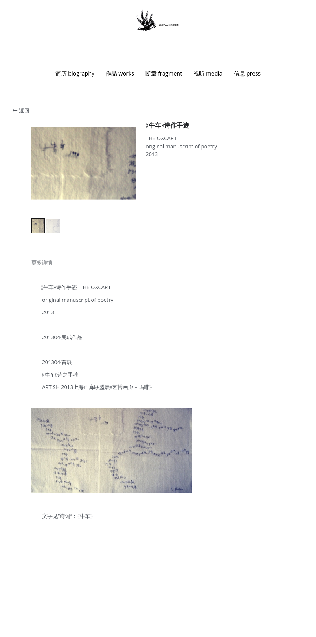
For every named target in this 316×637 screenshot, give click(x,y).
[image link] (158, 21)
